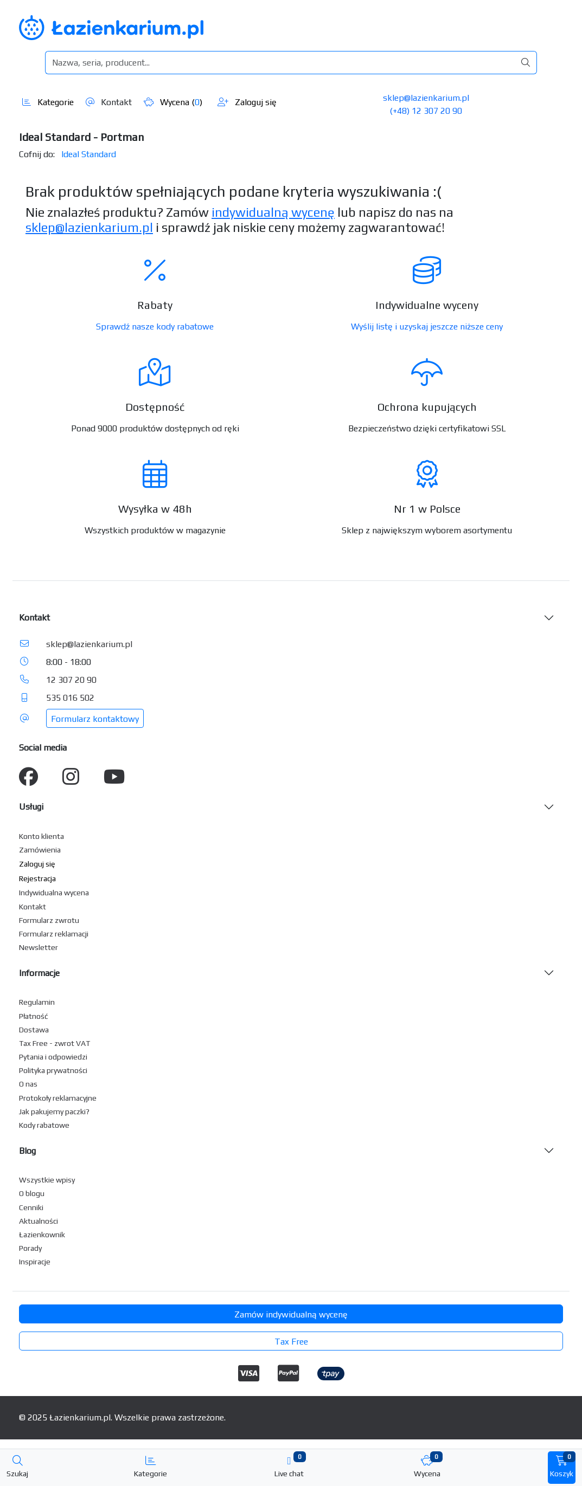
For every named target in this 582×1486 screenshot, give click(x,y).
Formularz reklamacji (53, 933)
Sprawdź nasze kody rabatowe (155, 326)
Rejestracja (37, 878)
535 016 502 (70, 698)
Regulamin (37, 1002)
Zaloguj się (247, 102)
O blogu (31, 1193)
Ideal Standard (88, 154)
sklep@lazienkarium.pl (426, 98)
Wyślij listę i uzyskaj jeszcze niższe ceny (427, 326)
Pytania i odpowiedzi (53, 1056)
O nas (28, 1084)
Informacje (39, 973)
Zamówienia (40, 849)
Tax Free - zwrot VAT (54, 1043)
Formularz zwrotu (49, 920)
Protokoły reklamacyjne (58, 1098)
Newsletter (38, 947)
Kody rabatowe (44, 1125)
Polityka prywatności (53, 1070)
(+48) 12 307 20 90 (425, 111)
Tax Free (291, 1341)
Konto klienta (41, 836)
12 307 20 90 (71, 680)
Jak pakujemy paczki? (54, 1111)
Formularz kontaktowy (95, 719)
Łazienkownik (42, 1234)
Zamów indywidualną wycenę (291, 1314)
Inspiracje (34, 1261)
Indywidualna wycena (54, 892)
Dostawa (34, 1029)
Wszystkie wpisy (47, 1179)
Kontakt (109, 102)
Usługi (31, 807)
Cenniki (31, 1207)
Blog (27, 1151)
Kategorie (48, 102)
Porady (30, 1248)
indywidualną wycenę (273, 212)
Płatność (33, 1016)
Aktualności (38, 1221)
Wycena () (173, 102)
